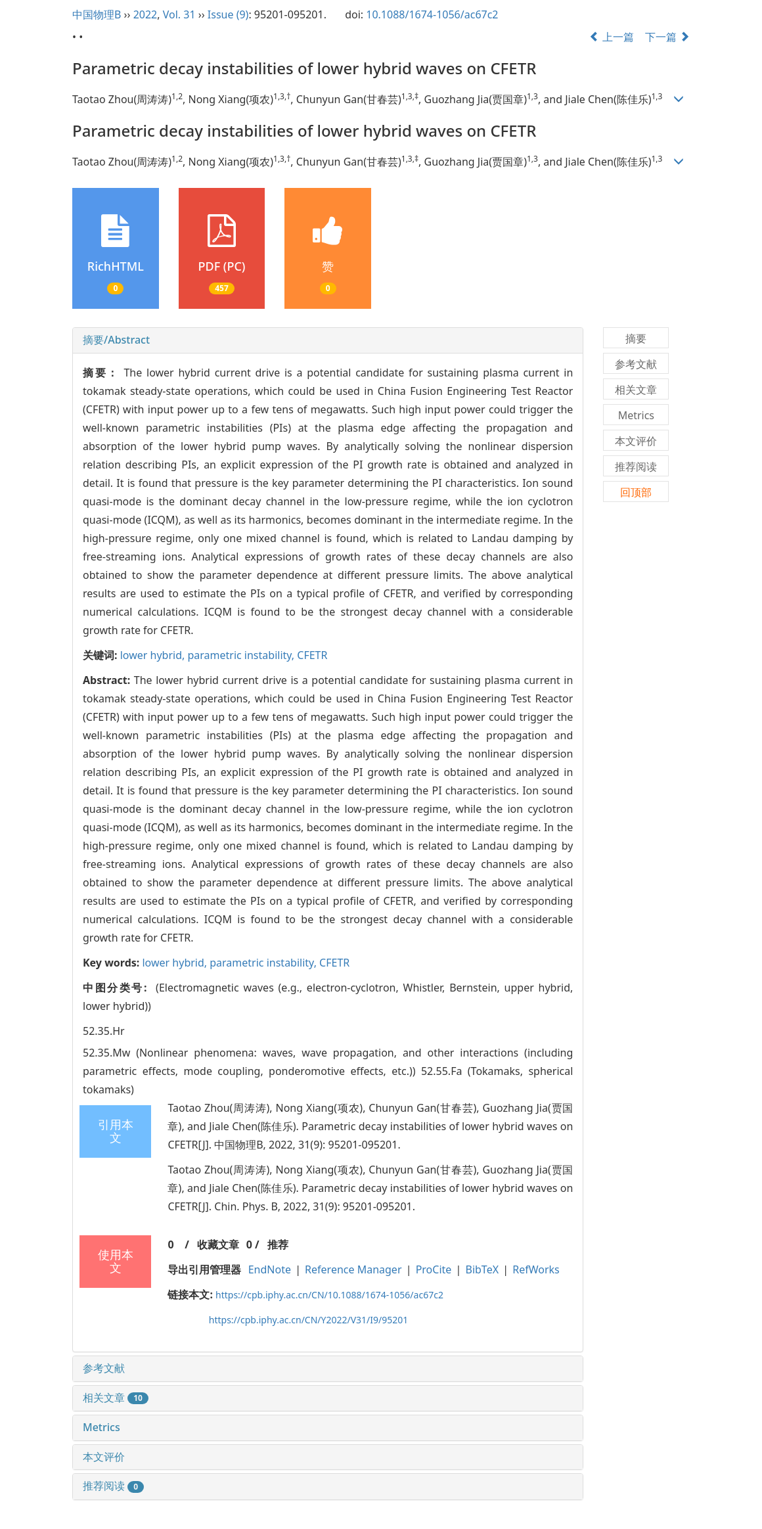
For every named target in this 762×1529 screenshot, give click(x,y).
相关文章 (115, 1397)
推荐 (277, 1244)
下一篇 (667, 37)
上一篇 (611, 37)
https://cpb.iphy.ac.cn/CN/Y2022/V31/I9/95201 (309, 1319)
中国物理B (96, 14)
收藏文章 (218, 1244)
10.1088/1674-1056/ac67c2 (432, 14)
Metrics (101, 1427)
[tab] (328, 340)
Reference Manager (353, 1269)
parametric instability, (242, 655)
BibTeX (482, 1269)
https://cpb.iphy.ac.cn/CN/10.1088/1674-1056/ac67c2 (329, 1295)
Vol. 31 (179, 14)
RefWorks (536, 1269)
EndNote (269, 1269)
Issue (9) (228, 14)
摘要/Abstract (116, 339)
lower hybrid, (154, 655)
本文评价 (104, 1456)
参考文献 (104, 1368)
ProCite (434, 1269)
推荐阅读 (113, 1485)
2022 (145, 14)
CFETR (312, 655)
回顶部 (636, 492)
